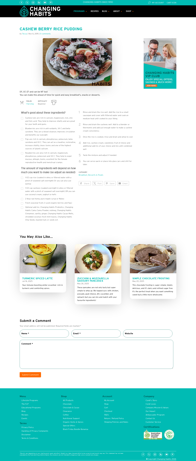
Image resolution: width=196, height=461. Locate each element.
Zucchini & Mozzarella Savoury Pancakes (93, 279)
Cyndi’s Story (151, 400)
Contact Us (150, 418)
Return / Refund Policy (114, 418)
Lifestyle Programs (30, 400)
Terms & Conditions (30, 438)
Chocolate (67, 404)
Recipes (95, 11)
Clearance (67, 411)
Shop (128, 11)
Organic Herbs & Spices (73, 422)
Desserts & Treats (95, 175)
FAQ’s (106, 415)
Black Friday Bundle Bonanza (75, 429)
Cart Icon (171, 3)
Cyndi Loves (151, 404)
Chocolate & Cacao (71, 407)
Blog (104, 11)
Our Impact (150, 411)
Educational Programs (31, 407)
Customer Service (153, 422)
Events (24, 418)
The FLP (25, 404)
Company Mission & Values (157, 407)
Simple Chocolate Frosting (151, 278)
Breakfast (83, 175)
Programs (79, 11)
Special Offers (69, 426)
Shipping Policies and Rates (116, 422)
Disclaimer (26, 434)
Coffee (66, 415)
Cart (106, 407)
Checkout (108, 411)
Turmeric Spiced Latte (37, 278)
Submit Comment (30, 374)
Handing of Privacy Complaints (35, 431)
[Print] (53, 102)
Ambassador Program (155, 415)
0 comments (45, 34)
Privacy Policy (28, 427)
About (116, 11)
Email (125, 183)
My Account (158, 3)
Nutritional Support (71, 418)
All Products (68, 400)
